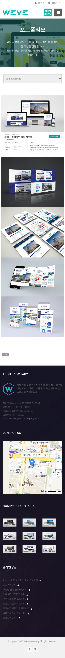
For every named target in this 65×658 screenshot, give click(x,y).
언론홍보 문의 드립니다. (15, 598)
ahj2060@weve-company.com (24, 418)
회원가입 (54, 3)
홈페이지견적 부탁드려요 (15, 613)
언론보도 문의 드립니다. (15, 603)
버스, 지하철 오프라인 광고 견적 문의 (21, 580)
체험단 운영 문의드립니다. (16, 589)
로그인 (40, 3)
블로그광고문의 (10, 617)
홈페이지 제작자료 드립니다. (17, 608)
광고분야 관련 (10, 584)
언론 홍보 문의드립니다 (14, 594)
